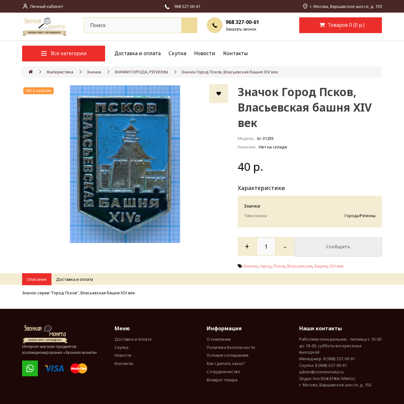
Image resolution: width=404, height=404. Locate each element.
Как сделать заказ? (226, 363)
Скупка (177, 53)
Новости (204, 53)
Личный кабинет (46, 6)
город (265, 265)
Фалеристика (59, 72)
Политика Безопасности (231, 347)
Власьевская (299, 265)
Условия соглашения (227, 355)
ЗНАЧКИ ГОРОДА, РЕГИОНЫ (141, 72)
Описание (37, 279)
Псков (279, 265)
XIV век (336, 265)
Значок (250, 265)
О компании (219, 339)
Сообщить (338, 246)
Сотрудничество (223, 371)
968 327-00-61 (242, 22)
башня (320, 265)
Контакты (235, 53)
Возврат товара (222, 380)
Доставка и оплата (138, 53)
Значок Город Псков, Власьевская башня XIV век (229, 72)
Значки (94, 72)
